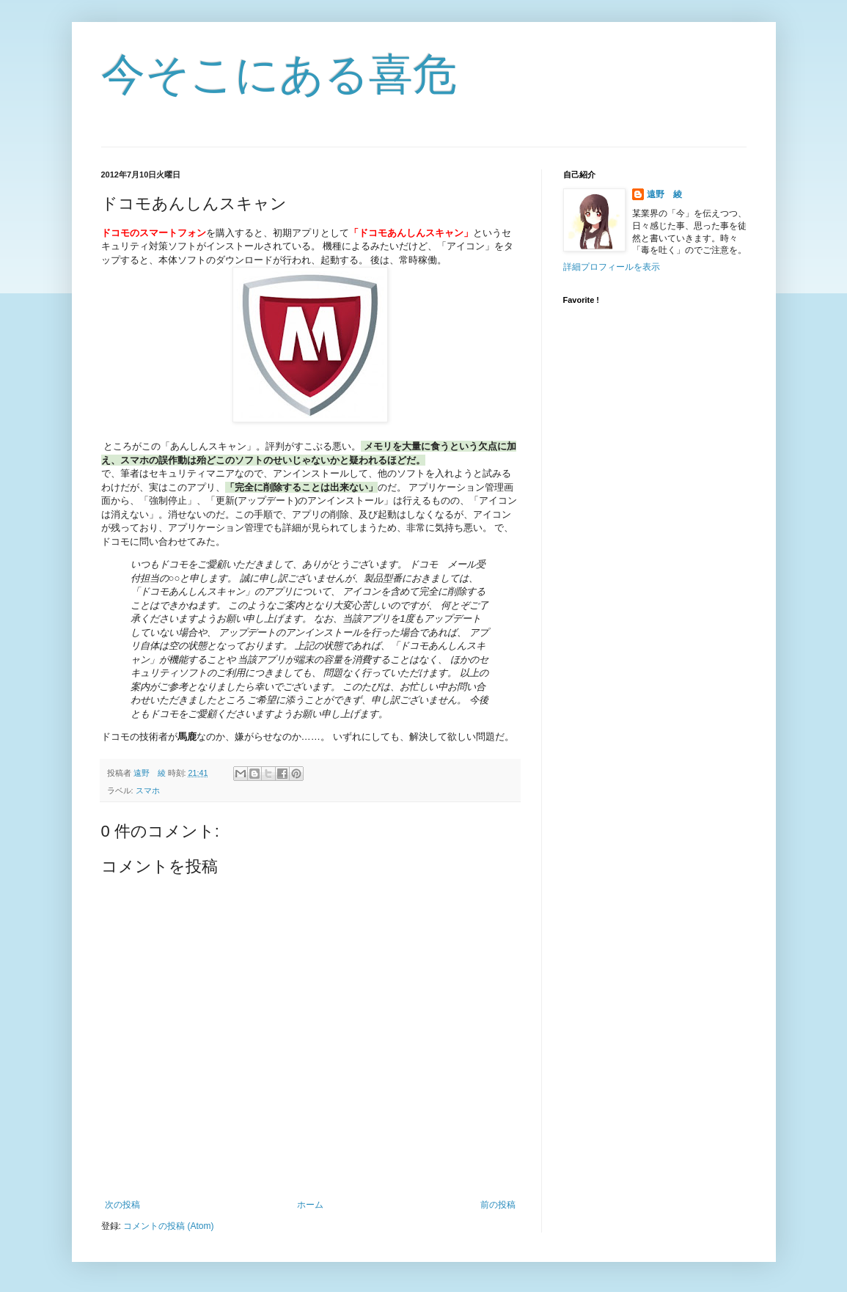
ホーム (310, 1205)
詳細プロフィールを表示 (611, 267)
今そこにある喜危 (279, 74)
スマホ (148, 790)
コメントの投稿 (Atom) (168, 1226)
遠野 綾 (664, 194)
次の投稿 (122, 1205)
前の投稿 (498, 1205)
